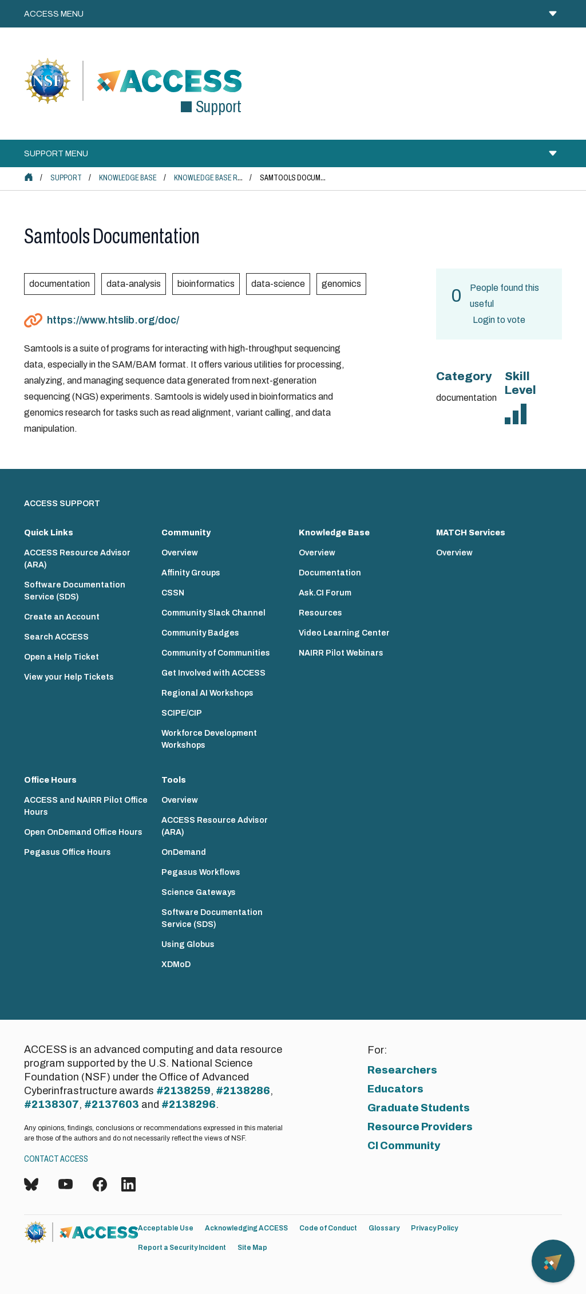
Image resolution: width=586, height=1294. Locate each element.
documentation (59, 284)
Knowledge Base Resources (223, 177)
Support (66, 177)
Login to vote (499, 320)
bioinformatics (206, 284)
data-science (278, 284)
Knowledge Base (128, 177)
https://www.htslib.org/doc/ (113, 320)
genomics (341, 284)
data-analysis (133, 284)
